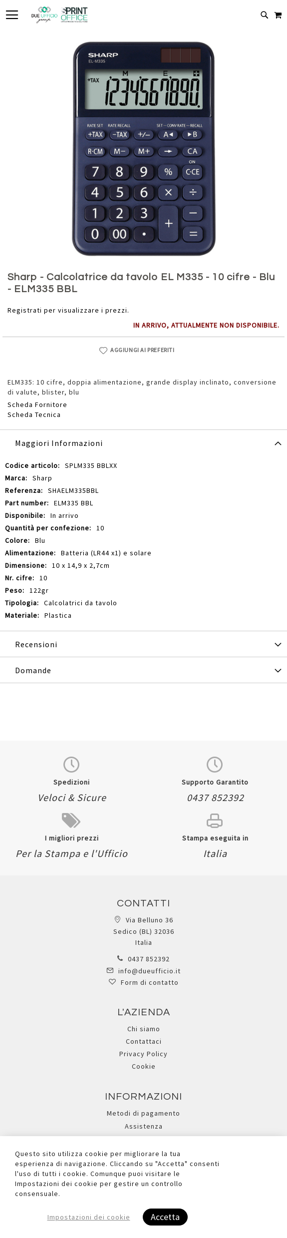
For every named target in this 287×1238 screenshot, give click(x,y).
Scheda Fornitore (37, 404)
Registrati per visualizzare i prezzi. (68, 310)
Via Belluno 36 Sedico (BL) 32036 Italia (143, 931)
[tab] (143, 442)
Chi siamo (143, 1028)
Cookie (144, 1066)
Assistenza (144, 1126)
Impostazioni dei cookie (88, 1217)
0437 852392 (149, 958)
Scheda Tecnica (34, 414)
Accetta (165, 1217)
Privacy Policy (143, 1053)
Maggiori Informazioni (59, 443)
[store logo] (59, 14)
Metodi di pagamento (143, 1113)
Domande (33, 670)
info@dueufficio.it (149, 970)
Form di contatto (150, 982)
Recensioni (36, 644)
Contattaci (144, 1041)
